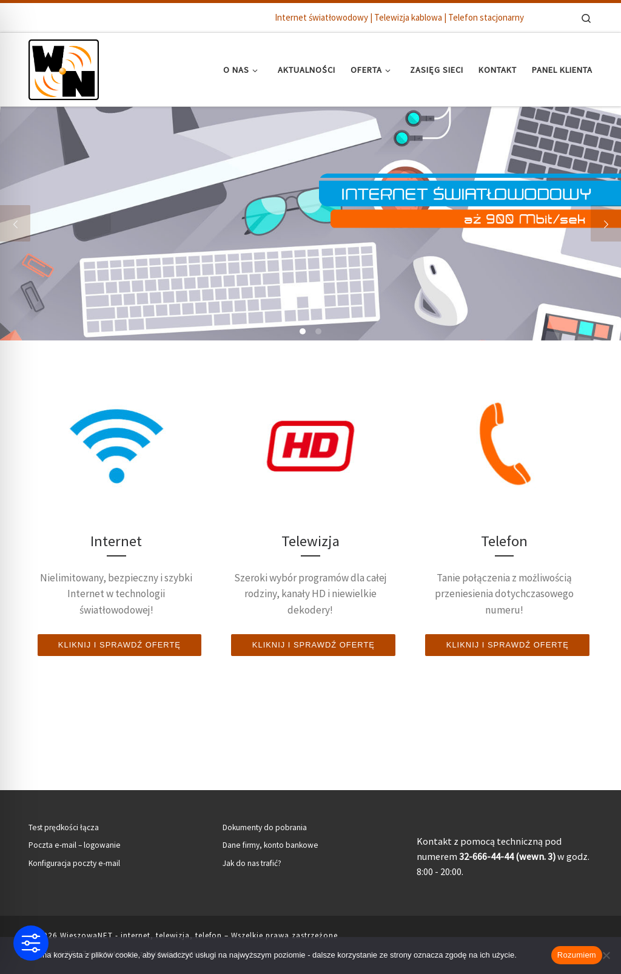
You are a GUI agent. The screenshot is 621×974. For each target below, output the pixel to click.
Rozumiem (576, 954)
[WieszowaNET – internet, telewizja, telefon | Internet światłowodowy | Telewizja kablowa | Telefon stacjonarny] (64, 67)
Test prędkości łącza (64, 827)
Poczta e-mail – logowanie (75, 845)
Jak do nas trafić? (252, 863)
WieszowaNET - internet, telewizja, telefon (141, 935)
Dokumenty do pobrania (265, 827)
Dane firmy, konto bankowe (270, 845)
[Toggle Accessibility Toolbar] (31, 943)
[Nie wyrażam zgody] (606, 955)
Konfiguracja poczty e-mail (74, 863)
